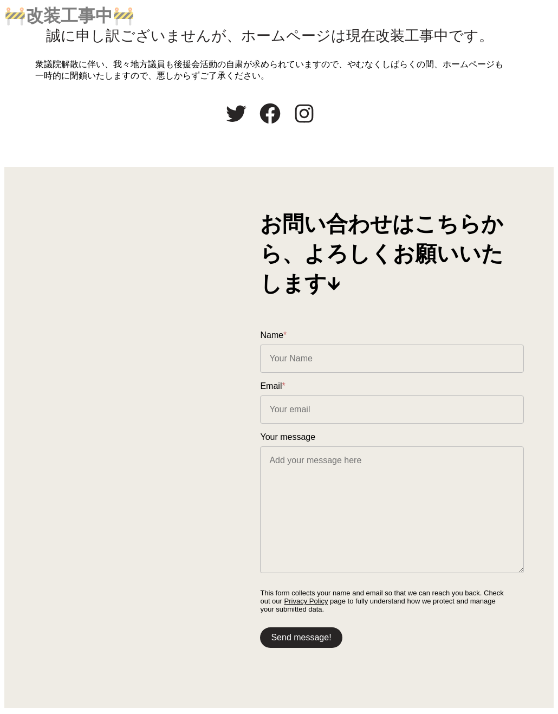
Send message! (320, 638)
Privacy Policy (313, 602)
